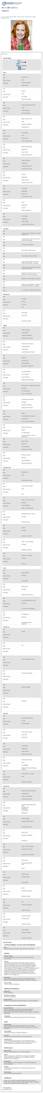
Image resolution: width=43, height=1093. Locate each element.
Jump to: (3, 16)
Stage (33, 16)
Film (8, 18)
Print (23, 16)
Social (7, 16)
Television (3, 18)
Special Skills (13, 16)
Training (19, 16)
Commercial (28, 16)
